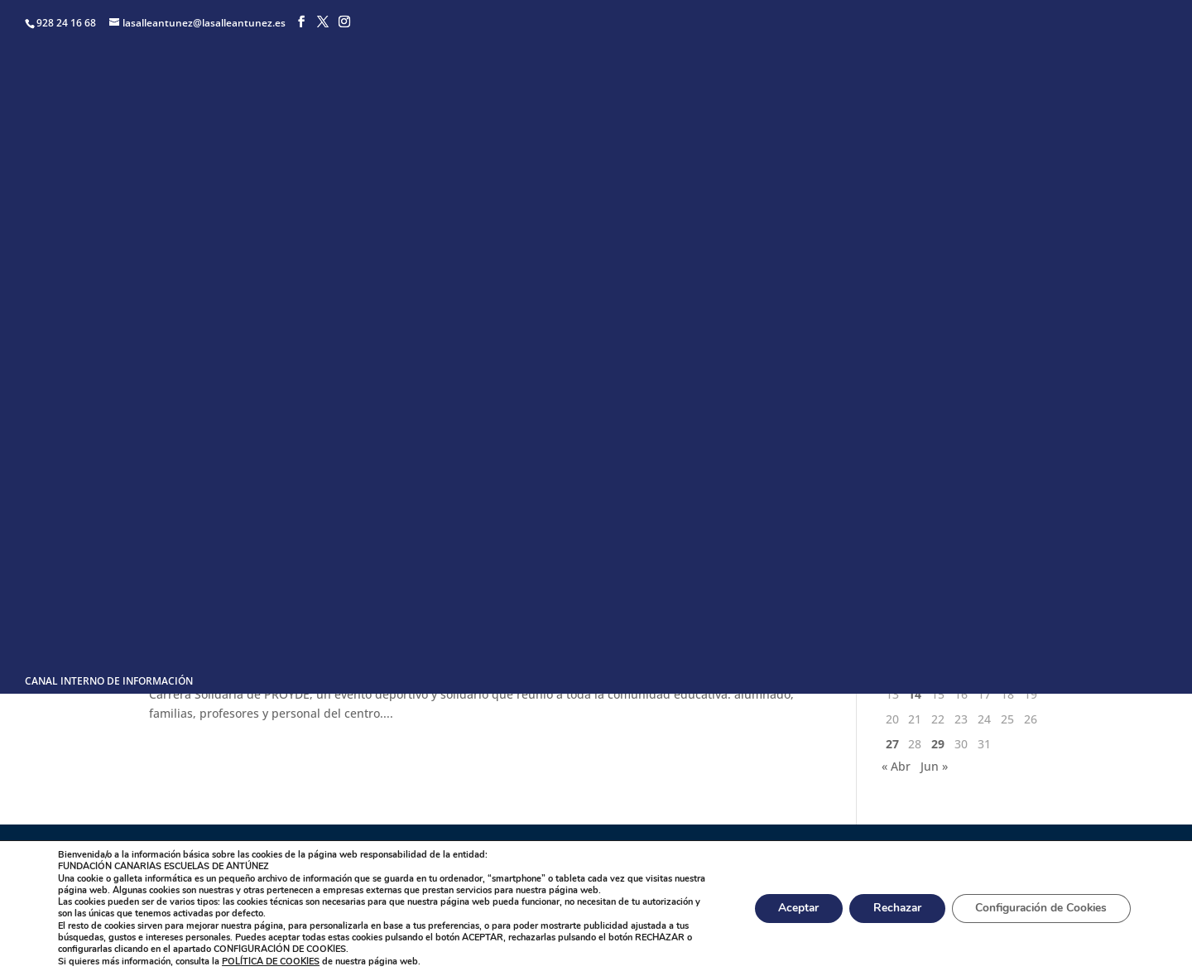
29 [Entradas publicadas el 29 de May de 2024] (937, 744)
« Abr (896, 766)
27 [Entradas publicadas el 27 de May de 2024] (892, 744)
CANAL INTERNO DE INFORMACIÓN (109, 682)
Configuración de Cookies (1038, 908)
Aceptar (787, 908)
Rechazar (889, 908)
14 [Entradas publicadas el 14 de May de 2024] (914, 694)
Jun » (934, 766)
